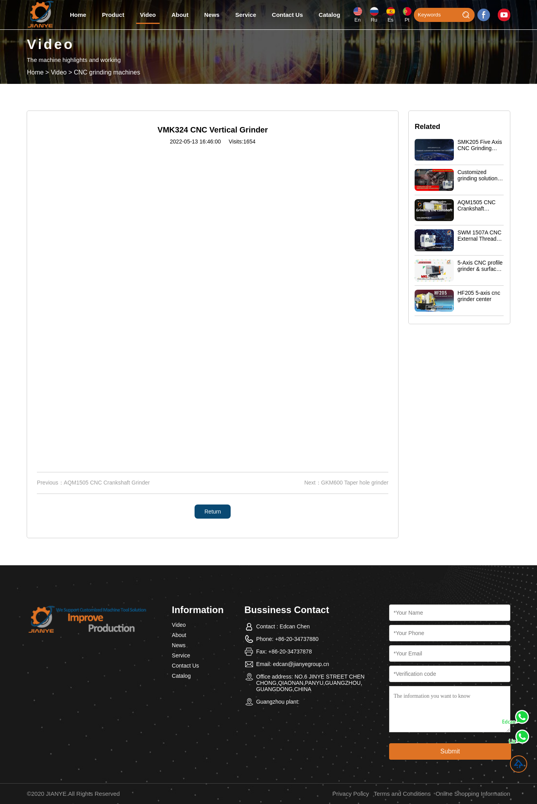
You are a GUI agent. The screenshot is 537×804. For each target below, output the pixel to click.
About (179, 14)
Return (212, 511)
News (212, 14)
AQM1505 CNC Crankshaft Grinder (107, 482)
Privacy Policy (350, 793)
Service (245, 14)
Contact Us (287, 14)
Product (113, 14)
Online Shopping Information (472, 793)
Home (78, 14)
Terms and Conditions (402, 793)
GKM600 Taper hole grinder (355, 482)
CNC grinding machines (107, 72)
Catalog (329, 14)
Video (148, 14)
